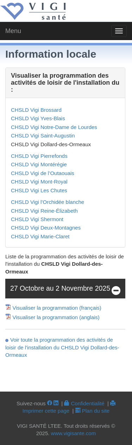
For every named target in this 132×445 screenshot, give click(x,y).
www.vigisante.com (73, 433)
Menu (13, 30)
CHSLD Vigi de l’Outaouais (42, 173)
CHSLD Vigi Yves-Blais (38, 118)
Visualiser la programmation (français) (57, 308)
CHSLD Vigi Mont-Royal (39, 182)
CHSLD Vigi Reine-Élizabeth (44, 211)
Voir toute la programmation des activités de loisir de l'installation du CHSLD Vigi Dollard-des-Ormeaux (62, 347)
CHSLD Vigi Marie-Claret (40, 236)
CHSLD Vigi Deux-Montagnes (46, 228)
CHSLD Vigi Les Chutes (39, 190)
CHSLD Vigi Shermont (37, 219)
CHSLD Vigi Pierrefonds (39, 156)
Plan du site (92, 411)
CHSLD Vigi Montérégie (39, 164)
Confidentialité (84, 403)
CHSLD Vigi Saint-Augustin (43, 135)
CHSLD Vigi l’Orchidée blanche (47, 202)
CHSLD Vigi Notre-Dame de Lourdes (54, 127)
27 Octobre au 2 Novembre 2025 (65, 291)
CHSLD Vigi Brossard (36, 110)
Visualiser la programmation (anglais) (56, 317)
